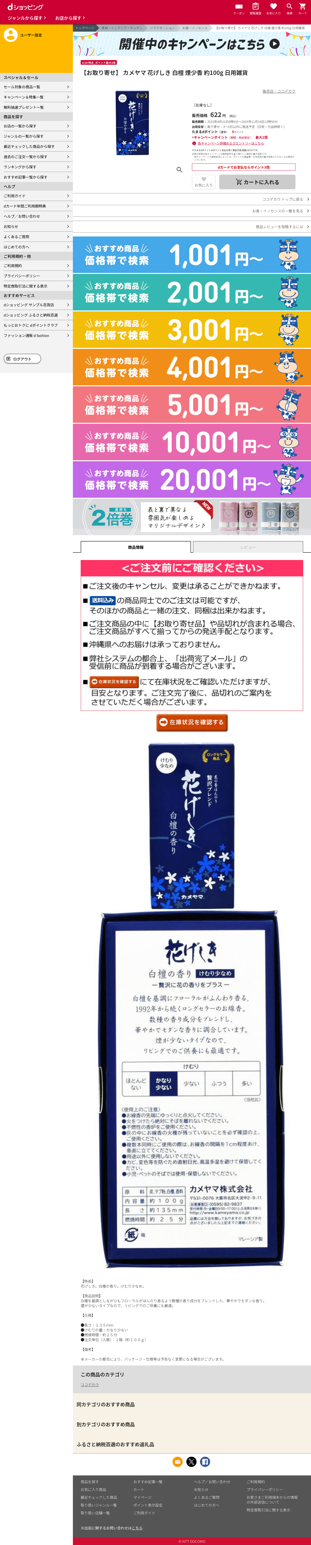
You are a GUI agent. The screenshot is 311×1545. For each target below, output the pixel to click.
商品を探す (90, 1481)
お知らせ (11, 226)
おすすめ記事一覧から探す (25, 177)
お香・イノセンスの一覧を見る (277, 211)
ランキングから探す (20, 166)
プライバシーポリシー (22, 275)
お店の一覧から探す (20, 125)
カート (138, 1489)
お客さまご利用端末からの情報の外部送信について (272, 1500)
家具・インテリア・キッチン (122, 28)
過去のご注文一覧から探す (25, 156)
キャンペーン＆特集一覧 (23, 96)
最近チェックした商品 (99, 1497)
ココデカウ (90, 1384)
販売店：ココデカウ (279, 91)
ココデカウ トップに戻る (282, 199)
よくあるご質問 (16, 236)
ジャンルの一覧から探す (23, 136)
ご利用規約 (13, 265)
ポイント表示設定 (148, 1505)
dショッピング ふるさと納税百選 (31, 314)
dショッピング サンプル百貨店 (29, 304)
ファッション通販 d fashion (26, 335)
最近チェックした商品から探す (29, 146)
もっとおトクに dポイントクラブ (31, 325)
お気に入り (204, 185)
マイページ (142, 1497)
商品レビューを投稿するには (279, 226)
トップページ (84, 28)
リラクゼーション (162, 28)
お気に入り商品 (93, 1489)
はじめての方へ (16, 246)
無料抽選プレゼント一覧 (24, 107)
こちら (137, 1527)
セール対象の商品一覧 (22, 86)
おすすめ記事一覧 (148, 1481)
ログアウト (22, 358)
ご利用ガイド (15, 195)
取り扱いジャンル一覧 (99, 1505)
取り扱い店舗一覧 (95, 1512)
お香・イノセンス (195, 28)
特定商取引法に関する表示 (25, 286)
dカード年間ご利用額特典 (25, 205)
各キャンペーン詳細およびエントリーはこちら (231, 143)
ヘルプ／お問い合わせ (22, 216)
